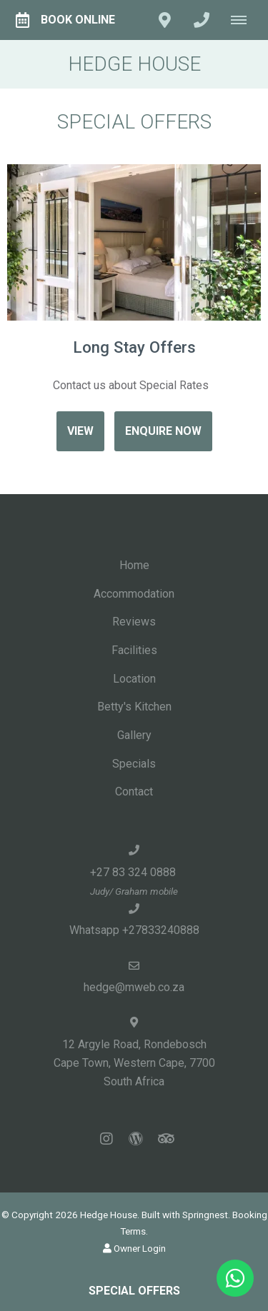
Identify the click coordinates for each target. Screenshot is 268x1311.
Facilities (134, 650)
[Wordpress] (135, 1138)
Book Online (65, 20)
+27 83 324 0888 (134, 872)
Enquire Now (163, 431)
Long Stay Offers (134, 347)
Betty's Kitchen (134, 706)
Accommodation (134, 594)
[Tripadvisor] (165, 1138)
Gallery (134, 735)
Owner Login (134, 1248)
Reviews (134, 621)
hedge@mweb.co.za (134, 987)
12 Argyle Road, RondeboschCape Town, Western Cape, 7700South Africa (134, 1063)
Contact (134, 791)
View (80, 431)
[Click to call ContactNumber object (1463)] (201, 20)
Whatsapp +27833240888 (134, 930)
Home (134, 565)
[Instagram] (106, 1138)
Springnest (205, 1214)
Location (134, 678)
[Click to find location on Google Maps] (164, 20)
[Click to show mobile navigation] (244, 20)
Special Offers (134, 1290)
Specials (134, 763)
